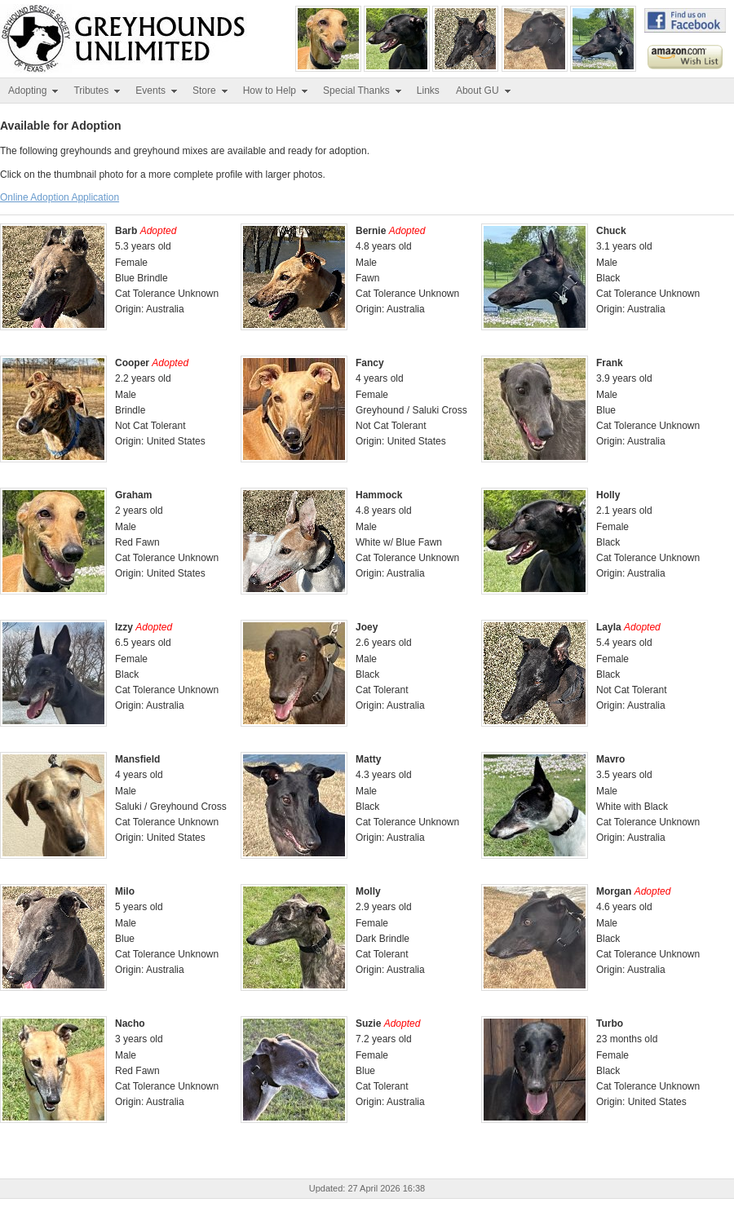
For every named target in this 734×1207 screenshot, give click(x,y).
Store (210, 90)
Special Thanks (363, 90)
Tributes (97, 90)
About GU (484, 90)
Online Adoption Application (59, 197)
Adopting (34, 90)
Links (428, 90)
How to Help (276, 90)
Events (157, 90)
